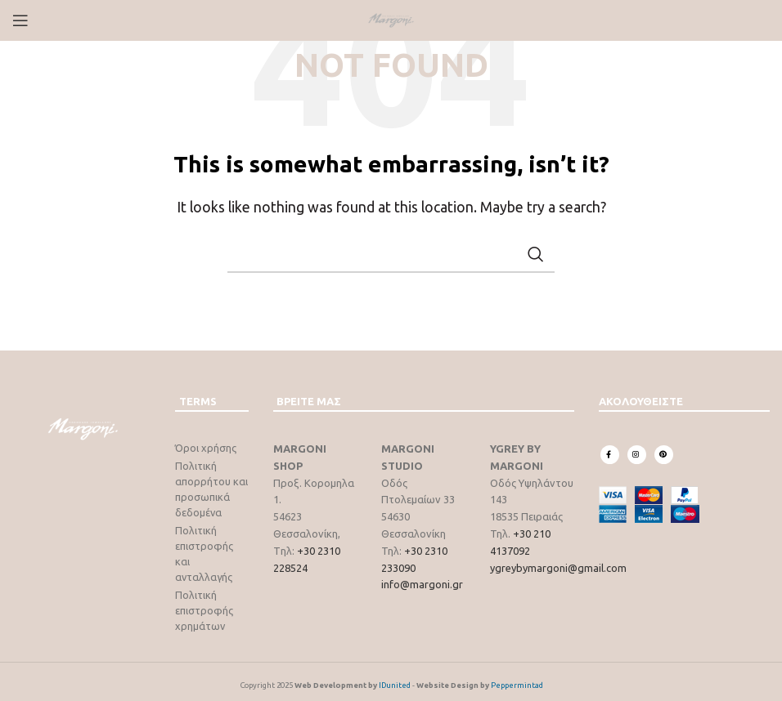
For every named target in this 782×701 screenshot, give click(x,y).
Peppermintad (517, 678)
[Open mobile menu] (20, 20)
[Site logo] (390, 18)
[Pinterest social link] (663, 454)
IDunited (395, 678)
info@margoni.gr (422, 584)
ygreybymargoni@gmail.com (558, 568)
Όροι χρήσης (205, 447)
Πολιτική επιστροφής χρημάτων (204, 603)
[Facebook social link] (609, 454)
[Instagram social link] (636, 454)
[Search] (391, 254)
